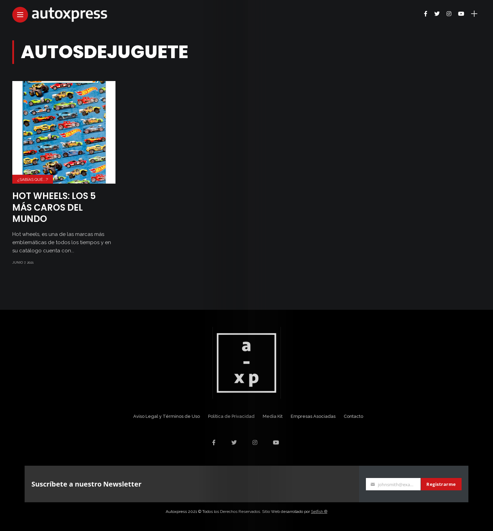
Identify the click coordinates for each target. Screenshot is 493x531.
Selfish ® (319, 511)
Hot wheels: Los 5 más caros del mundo (54, 207)
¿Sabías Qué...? (32, 179)
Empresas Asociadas (313, 416)
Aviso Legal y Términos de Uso (166, 416)
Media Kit (273, 416)
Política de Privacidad (231, 416)
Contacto (353, 416)
